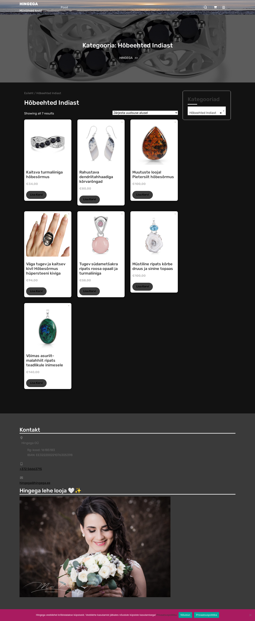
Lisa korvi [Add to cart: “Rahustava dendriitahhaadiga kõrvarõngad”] (89, 199)
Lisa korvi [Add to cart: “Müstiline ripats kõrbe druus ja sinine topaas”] (142, 286)
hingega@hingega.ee (35, 483)
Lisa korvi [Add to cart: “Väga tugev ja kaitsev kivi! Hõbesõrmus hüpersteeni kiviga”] (36, 291)
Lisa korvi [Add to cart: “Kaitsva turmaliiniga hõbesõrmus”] (36, 194)
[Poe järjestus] (145, 113)
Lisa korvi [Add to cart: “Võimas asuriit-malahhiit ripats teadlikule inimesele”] (36, 383)
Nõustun (185, 614)
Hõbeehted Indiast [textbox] (205, 113)
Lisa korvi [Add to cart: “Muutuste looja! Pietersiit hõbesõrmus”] (142, 194)
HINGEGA (29, 4)
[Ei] (250, 615)
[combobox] (207, 111)
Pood (64, 7)
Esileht (28, 93)
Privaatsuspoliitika (167, 614)
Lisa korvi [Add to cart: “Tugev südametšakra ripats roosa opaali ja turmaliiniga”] (89, 291)
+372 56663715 (31, 469)
